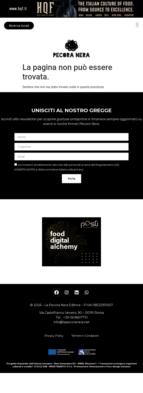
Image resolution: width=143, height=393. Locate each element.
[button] (137, 25)
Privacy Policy (53, 336)
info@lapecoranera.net (72, 322)
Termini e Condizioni (85, 336)
